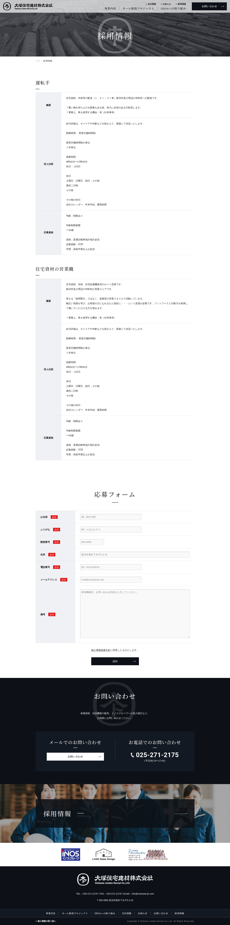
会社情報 (152, 4)
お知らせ (167, 4)
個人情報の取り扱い (47, 921)
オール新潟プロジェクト (138, 8)
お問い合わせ (75, 756)
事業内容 (110, 8)
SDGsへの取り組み (173, 8)
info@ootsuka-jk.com (143, 893)
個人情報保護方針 (100, 650)
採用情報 (182, 4)
